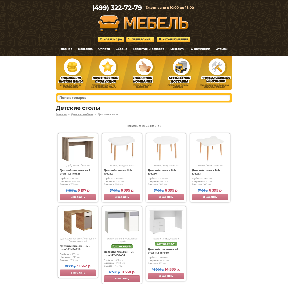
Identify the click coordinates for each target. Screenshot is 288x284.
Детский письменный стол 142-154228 (75, 247)
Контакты (177, 49)
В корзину (78, 197)
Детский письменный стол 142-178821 (75, 172)
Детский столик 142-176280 (162, 172)
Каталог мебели (173, 39)
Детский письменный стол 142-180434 (119, 253)
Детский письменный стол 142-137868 (163, 251)
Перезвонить (140, 39)
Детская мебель (82, 114)
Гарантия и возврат (148, 49)
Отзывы (222, 49)
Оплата (104, 49)
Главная (66, 49)
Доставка (85, 49)
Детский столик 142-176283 (206, 172)
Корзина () (111, 39)
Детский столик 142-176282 (118, 172)
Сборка (121, 49)
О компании (200, 49)
